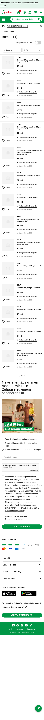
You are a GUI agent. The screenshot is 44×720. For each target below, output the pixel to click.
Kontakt (6, 558)
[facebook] (13, 625)
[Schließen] (40, 26)
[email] (22, 457)
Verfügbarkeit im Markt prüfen (28, 70)
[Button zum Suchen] (39, 19)
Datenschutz (31, 629)
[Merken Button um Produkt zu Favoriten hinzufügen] (8, 72)
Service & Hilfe (9, 565)
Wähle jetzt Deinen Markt (17, 26)
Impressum (19, 629)
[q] (23, 19)
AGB (10, 629)
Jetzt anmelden (22, 527)
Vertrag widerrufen (22, 615)
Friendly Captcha (34, 470)
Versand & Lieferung (12, 572)
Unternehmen (9, 578)
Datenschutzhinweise (14, 519)
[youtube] (26, 625)
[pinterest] (17, 625)
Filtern (28, 50)
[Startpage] (7, 12)
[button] (3, 19)
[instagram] (22, 625)
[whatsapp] (31, 625)
